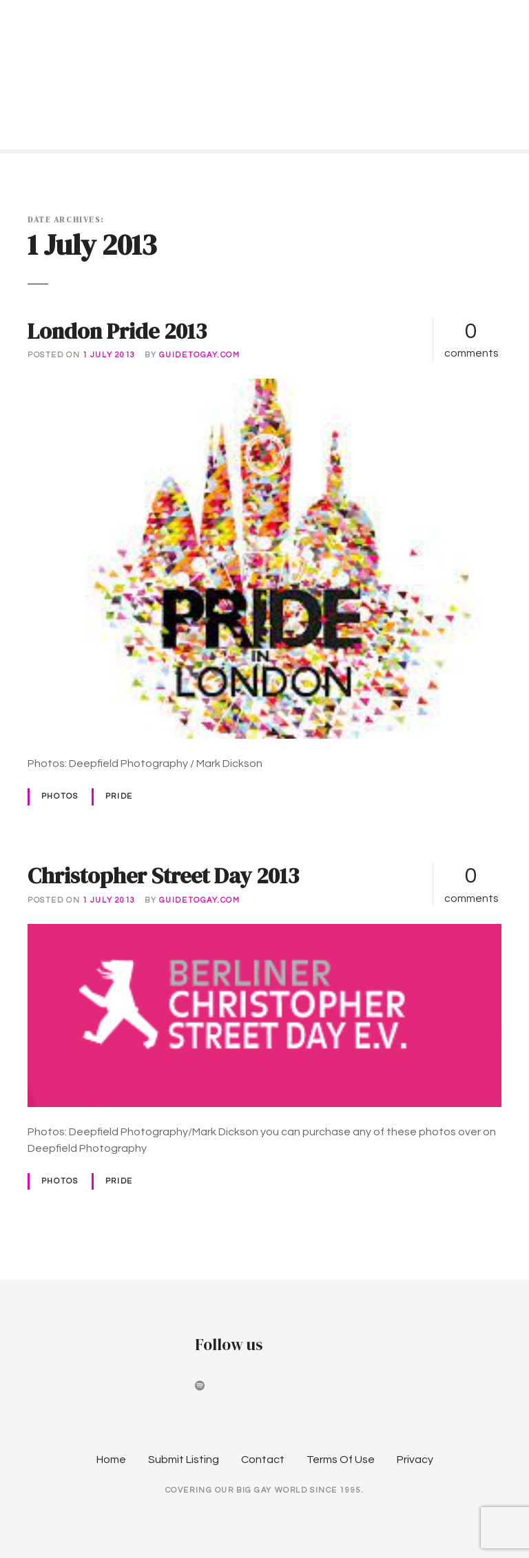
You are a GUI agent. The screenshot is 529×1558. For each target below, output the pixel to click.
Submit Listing (183, 1459)
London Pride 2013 (117, 331)
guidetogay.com (199, 355)
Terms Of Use (341, 1459)
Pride (119, 796)
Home (111, 1459)
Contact (262, 1459)
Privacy (415, 1459)
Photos (59, 796)
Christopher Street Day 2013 (163, 876)
